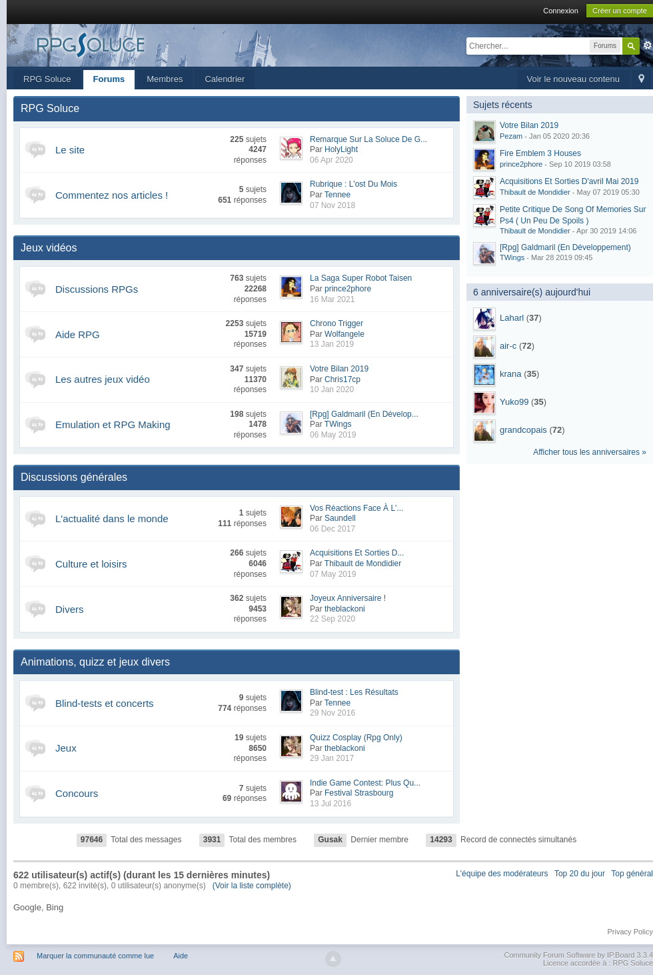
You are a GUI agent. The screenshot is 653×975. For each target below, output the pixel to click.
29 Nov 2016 (332, 713)
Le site (70, 149)
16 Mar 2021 (332, 299)
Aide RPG (77, 334)
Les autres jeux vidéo (102, 379)
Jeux (66, 748)
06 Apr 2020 (331, 160)
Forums (109, 79)
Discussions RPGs (96, 289)
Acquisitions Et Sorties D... (357, 553)
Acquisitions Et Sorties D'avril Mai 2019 (569, 181)
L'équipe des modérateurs (502, 873)
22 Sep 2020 (332, 619)
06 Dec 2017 (332, 529)
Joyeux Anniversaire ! (348, 598)
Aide (180, 956)
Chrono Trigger (336, 323)
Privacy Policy (630, 932)
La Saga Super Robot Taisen (361, 278)
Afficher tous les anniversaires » (589, 452)
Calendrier (225, 79)
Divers (69, 609)
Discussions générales (74, 477)
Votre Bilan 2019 (339, 368)
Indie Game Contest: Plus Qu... (365, 783)
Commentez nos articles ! (111, 195)
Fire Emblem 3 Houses (540, 153)
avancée (647, 45)
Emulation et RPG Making (113, 424)
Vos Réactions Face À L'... (356, 508)
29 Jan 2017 (332, 758)
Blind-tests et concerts (104, 703)
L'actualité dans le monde (112, 518)
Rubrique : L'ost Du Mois (353, 184)
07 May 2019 (333, 574)
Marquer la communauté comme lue (95, 956)
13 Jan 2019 (332, 344)
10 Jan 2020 (332, 389)
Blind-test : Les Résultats (354, 692)
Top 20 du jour (579, 873)
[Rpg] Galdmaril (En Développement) (565, 247)
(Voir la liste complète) (252, 885)
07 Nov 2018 (332, 205)
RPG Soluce (47, 79)
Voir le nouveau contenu (573, 79)
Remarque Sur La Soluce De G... (368, 139)
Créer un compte (619, 11)
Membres (165, 79)
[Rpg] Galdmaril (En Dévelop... (364, 414)
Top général (632, 873)
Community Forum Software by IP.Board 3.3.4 (578, 955)
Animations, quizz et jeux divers (95, 662)
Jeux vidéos (49, 247)
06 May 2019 (333, 434)
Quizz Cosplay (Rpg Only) (356, 737)
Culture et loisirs (91, 564)
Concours (76, 793)
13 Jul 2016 (330, 803)
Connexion (560, 11)
